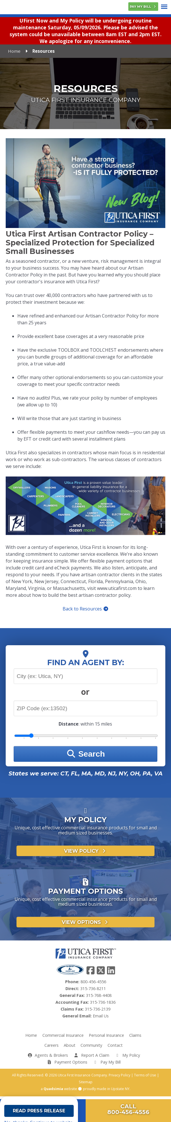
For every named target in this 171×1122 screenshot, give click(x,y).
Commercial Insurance (63, 1037)
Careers (51, 1047)
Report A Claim (91, 1057)
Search (85, 756)
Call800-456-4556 (128, 1109)
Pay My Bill (143, 7)
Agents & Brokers (47, 1057)
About (69, 1047)
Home (14, 54)
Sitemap (85, 1084)
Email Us (101, 1018)
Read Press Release (39, 1113)
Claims (135, 1037)
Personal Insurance (106, 1037)
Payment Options (66, 1064)
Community (91, 1047)
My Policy (127, 1057)
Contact (115, 1047)
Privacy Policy (119, 1077)
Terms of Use (145, 1077)
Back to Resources (86, 611)
